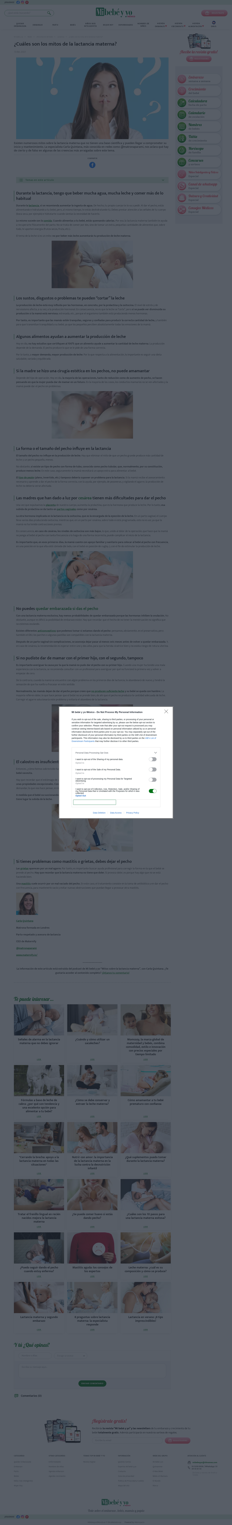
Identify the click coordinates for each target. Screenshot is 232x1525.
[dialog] (116, 762)
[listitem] (116, 752)
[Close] (167, 712)
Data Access (116, 813)
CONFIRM (94, 802)
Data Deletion (99, 813)
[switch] (153, 759)
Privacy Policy (132, 813)
